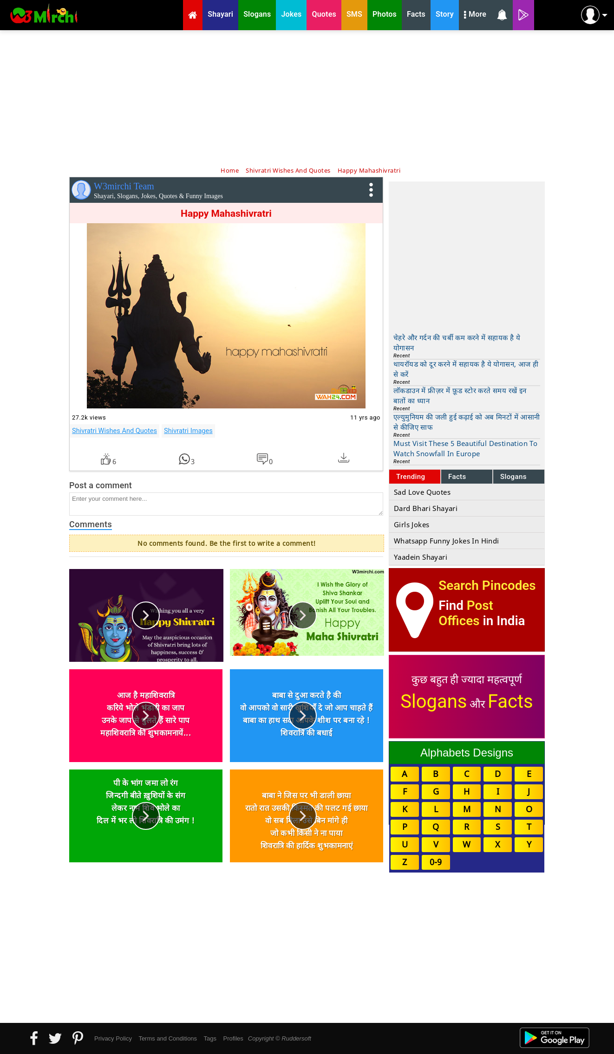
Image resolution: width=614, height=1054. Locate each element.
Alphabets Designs (466, 752)
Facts (457, 476)
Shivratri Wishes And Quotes (114, 431)
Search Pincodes (487, 585)
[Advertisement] (307, 97)
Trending (410, 476)
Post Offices (465, 613)
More (475, 15)
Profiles (233, 1038)
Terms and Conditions (167, 1038)
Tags (210, 1038)
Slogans (513, 476)
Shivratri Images (188, 431)
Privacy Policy (113, 1038)
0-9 (436, 861)
